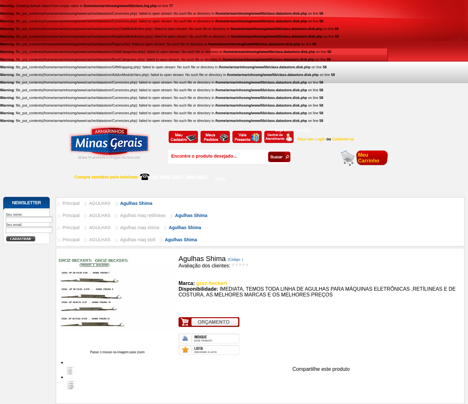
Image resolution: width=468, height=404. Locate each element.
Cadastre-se (343, 139)
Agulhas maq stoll (138, 239)
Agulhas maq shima (139, 227)
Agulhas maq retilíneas (142, 215)
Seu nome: (14, 214)
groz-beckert (211, 283)
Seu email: (14, 225)
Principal (71, 203)
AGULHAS (100, 203)
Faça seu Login (311, 139)
